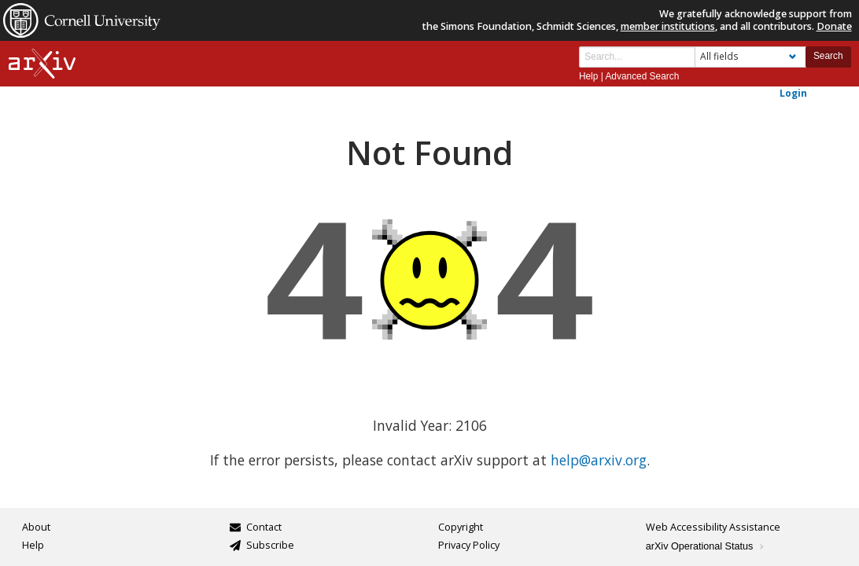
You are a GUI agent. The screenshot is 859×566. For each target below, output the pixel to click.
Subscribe (270, 545)
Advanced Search (642, 76)
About (36, 527)
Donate (834, 26)
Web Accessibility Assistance (713, 527)
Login (793, 92)
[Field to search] (750, 57)
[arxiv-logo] (42, 64)
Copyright (460, 527)
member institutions (668, 26)
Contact (264, 527)
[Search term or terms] (637, 57)
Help (588, 76)
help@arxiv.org (599, 459)
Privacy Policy (469, 545)
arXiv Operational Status (706, 546)
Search (828, 55)
